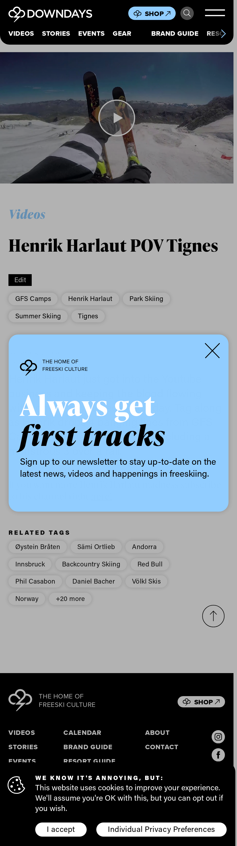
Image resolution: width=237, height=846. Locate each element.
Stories (56, 33)
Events (91, 33)
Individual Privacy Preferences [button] (161, 829)
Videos (21, 33)
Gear (122, 33)
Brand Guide (174, 33)
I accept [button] (61, 829)
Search (187, 13)
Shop (158, 14)
